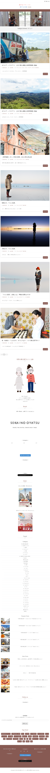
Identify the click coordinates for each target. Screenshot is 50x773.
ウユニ (18, 159)
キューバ (26, 592)
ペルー (26, 568)
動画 (4, 738)
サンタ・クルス (24, 67)
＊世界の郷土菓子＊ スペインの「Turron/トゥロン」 (30, 646)
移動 (23, 741)
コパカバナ (27, 571)
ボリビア (33, 67)
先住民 (47, 736)
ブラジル (26, 581)
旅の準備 (26, 561)
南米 (26, 547)
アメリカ (26, 566)
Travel (25, 536)
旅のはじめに (25, 559)
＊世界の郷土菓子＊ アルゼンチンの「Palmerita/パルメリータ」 (30, 618)
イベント (47, 733)
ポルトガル (26, 597)
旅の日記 (37, 67)
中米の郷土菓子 (42, 736)
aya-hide (11, 67)
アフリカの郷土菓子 (41, 733)
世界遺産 (30, 736)
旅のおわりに (25, 609)
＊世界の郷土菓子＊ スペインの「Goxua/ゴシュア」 (30, 639)
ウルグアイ (26, 585)
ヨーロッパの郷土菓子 (17, 736)
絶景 (31, 741)
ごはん (23, 733)
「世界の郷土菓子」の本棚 (16, 733)
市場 (30, 738)
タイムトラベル (4, 736)
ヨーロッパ (26, 549)
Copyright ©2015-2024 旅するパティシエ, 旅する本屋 (21, 770)
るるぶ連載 (27, 733)
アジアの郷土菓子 (33, 733)
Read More (45, 119)
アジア (26, 554)
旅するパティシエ (35, 738)
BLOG (25, 558)
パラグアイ (30, 67)
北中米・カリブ (26, 545)
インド (26, 607)
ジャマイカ (26, 593)
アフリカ (26, 552)
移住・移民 (19, 741)
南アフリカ (26, 606)
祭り (45, 738)
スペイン (26, 599)
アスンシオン (19, 67)
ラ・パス (24, 297)
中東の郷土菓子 (35, 736)
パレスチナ (26, 604)
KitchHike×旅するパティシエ (6, 733)
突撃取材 (27, 741)
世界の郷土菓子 (25, 544)
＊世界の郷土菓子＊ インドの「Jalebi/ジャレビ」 (29, 632)
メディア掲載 (10, 736)
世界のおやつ (25, 736)
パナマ (26, 595)
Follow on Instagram (25, 455)
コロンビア (26, 588)
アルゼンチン (26, 583)
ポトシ (27, 113)
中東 (26, 550)
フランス (26, 600)
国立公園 (21, 738)
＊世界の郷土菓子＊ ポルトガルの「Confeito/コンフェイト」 (29, 625)
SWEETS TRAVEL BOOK (25, 556)
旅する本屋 (41, 738)
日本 (26, 564)
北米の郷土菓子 (9, 738)
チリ (26, 586)
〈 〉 (25, 401)
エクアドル (26, 590)
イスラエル (26, 602)
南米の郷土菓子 (15, 738)
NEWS (25, 611)
